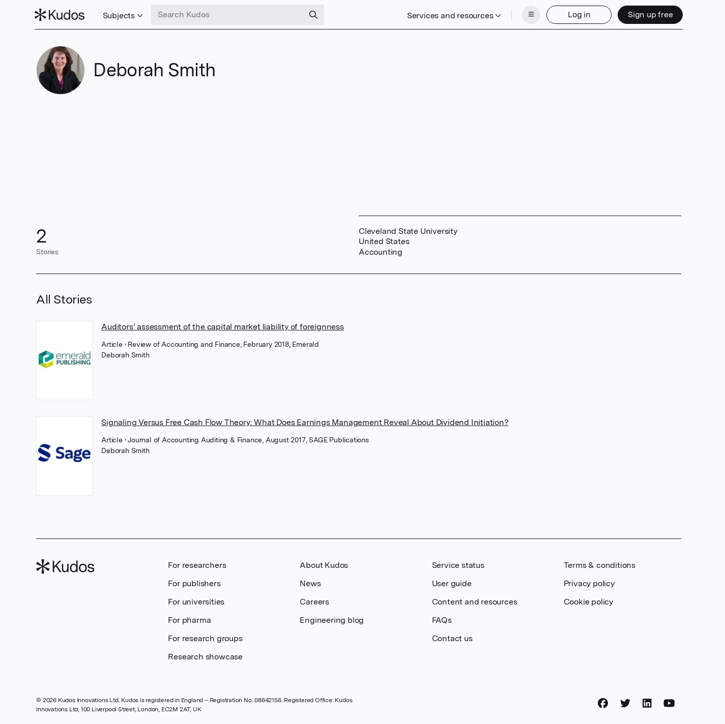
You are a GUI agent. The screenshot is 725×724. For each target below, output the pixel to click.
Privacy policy (589, 582)
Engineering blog (332, 619)
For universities (196, 601)
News (310, 582)
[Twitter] (625, 702)
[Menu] (529, 14)
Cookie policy (588, 601)
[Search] (315, 14)
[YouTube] (669, 702)
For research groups (205, 637)
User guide (452, 582)
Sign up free (648, 14)
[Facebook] (603, 702)
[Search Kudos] (229, 14)
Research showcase (205, 655)
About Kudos (324, 564)
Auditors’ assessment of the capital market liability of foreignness (222, 325)
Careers (314, 601)
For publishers (194, 582)
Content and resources (474, 601)
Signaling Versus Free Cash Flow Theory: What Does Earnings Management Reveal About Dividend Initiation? (304, 421)
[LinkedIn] (647, 702)
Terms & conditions (599, 564)
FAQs (442, 619)
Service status (458, 564)
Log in (577, 14)
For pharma (189, 619)
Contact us (452, 637)
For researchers (197, 564)
